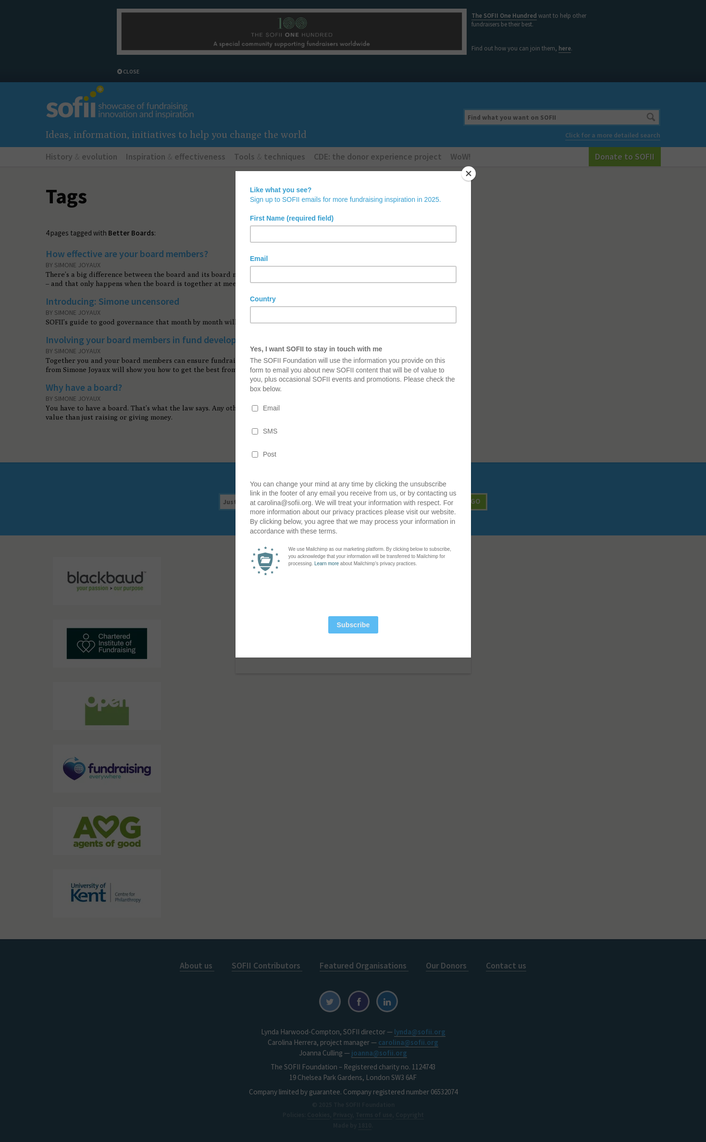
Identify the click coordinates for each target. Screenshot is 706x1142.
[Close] (468, 173)
